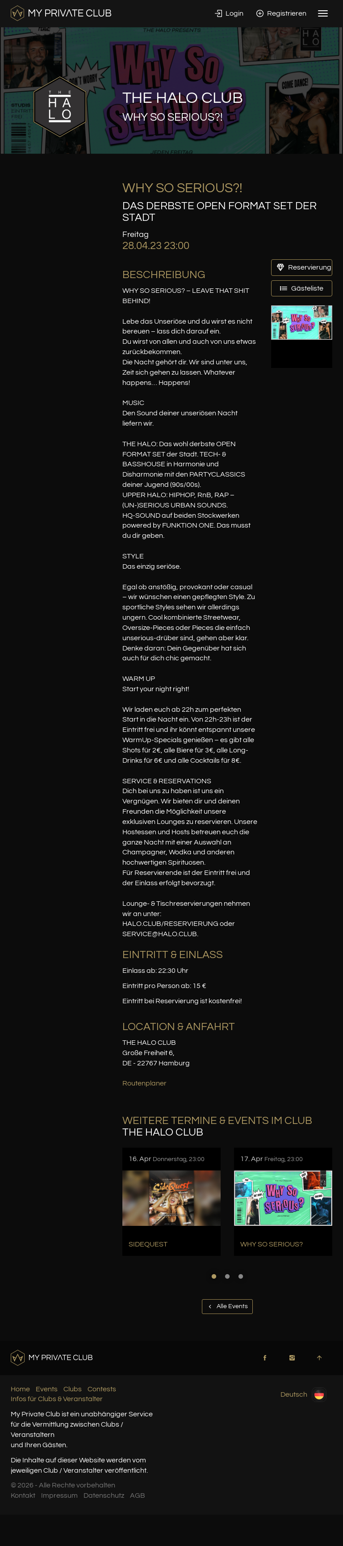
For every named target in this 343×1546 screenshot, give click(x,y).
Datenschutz (104, 1495)
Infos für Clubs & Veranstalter (57, 1398)
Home (20, 1389)
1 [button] (213, 1276)
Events (47, 1389)
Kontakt (23, 1495)
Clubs (72, 1389)
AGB (137, 1495)
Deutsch (303, 1394)
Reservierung (304, 267)
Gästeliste (301, 288)
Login (229, 13)
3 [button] (240, 1276)
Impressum (59, 1495)
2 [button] (227, 1276)
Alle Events (227, 1306)
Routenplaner (144, 1083)
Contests (102, 1389)
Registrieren (281, 13)
